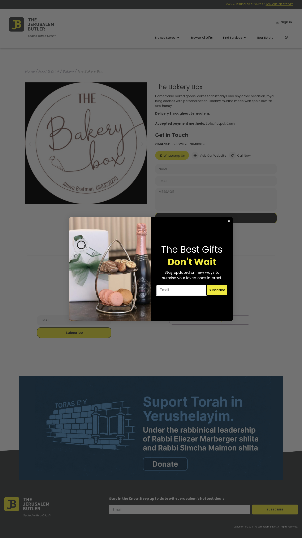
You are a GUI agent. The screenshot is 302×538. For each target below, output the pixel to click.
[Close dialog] (229, 221)
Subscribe (217, 290)
